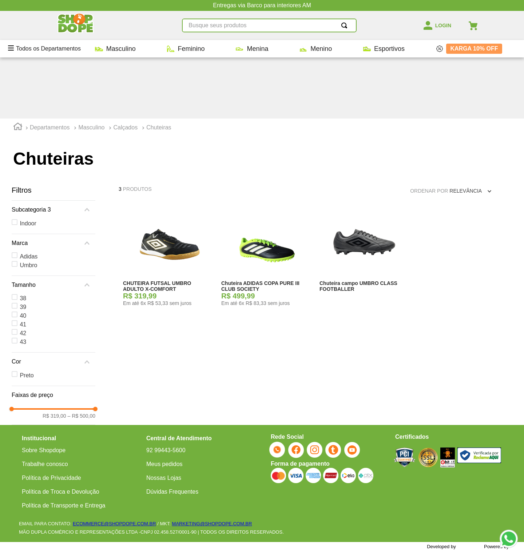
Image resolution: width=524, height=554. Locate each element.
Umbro (28, 204)
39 (23, 246)
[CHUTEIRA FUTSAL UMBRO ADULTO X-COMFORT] (168, 197)
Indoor (28, 162)
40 (23, 255)
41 (23, 263)
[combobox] (269, 25)
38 (23, 237)
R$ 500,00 (81, 355)
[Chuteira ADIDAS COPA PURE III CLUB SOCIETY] (266, 197)
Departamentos (50, 66)
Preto (26, 314)
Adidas (28, 195)
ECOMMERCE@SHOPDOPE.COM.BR (114, 510)
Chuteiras (158, 66)
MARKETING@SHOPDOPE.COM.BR (212, 510)
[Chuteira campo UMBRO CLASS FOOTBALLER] (364, 197)
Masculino (91, 66)
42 (23, 272)
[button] (53, 148)
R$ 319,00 (54, 355)
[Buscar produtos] (345, 25)
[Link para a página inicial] (18, 66)
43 (23, 281)
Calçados (125, 66)
